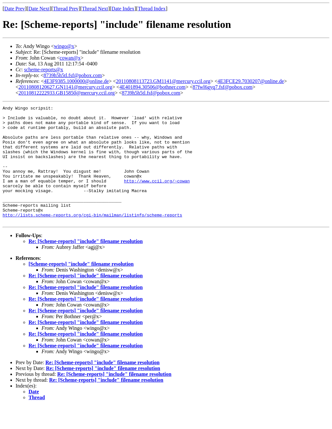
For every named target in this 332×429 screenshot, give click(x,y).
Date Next (39, 8)
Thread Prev (65, 8)
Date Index (123, 8)
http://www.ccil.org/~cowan (157, 196)
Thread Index (152, 8)
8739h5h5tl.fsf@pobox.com (72, 75)
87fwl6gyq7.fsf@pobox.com (223, 87)
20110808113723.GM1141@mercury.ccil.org (163, 81)
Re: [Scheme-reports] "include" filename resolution (86, 264)
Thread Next (95, 8)
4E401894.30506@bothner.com (152, 87)
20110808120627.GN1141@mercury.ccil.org (65, 87)
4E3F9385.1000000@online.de (76, 81)
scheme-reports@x (43, 69)
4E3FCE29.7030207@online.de (251, 81)
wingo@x (64, 46)
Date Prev (14, 8)
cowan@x (70, 58)
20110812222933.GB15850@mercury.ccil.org (66, 93)
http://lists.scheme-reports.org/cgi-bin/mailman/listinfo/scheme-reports (92, 237)
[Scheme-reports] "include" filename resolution (81, 287)
